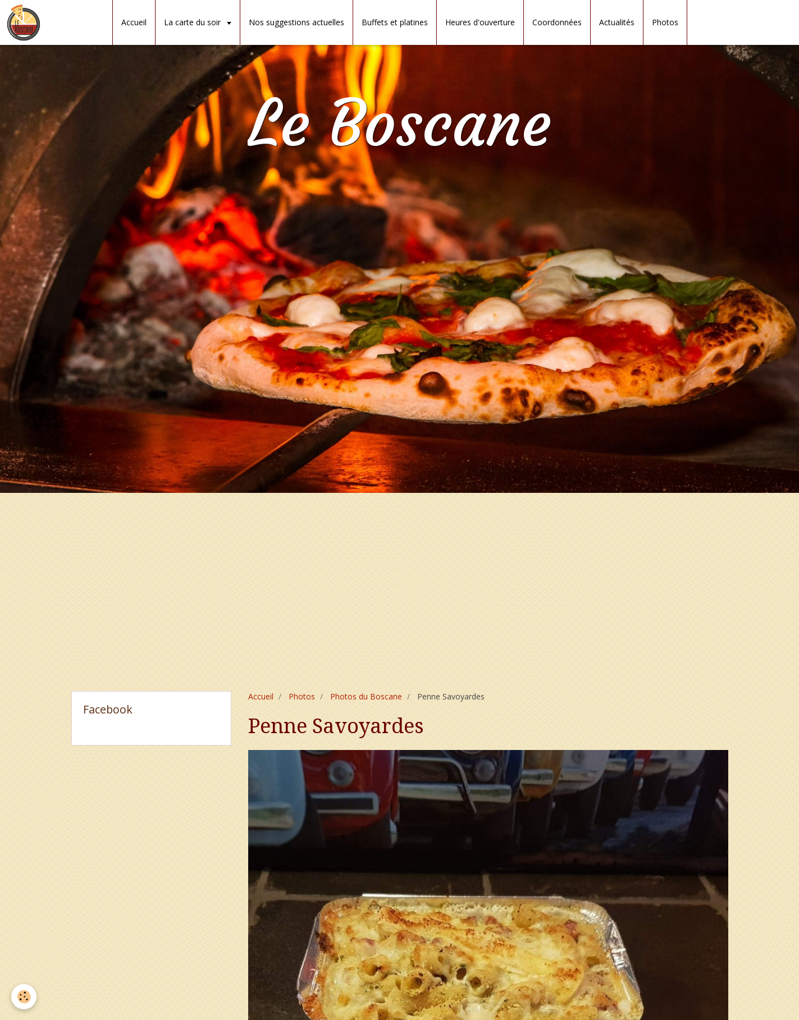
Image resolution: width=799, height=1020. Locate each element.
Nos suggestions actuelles (296, 22)
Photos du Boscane (366, 696)
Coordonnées (557, 22)
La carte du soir (193, 22)
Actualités (616, 22)
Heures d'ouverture (480, 22)
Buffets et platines (395, 22)
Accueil (134, 22)
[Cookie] (23, 996)
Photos (665, 22)
